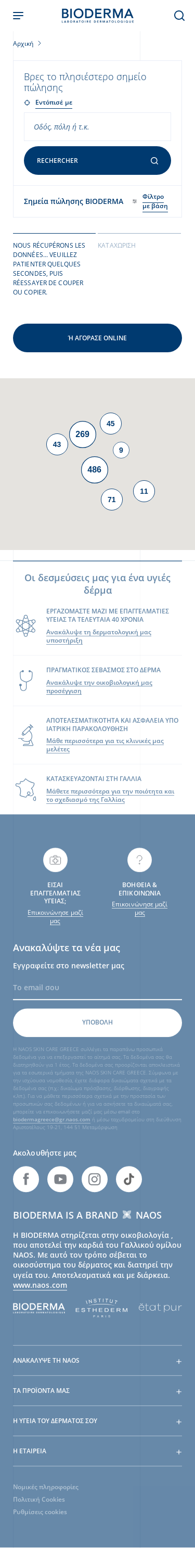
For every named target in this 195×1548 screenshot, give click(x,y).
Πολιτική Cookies (39, 1506)
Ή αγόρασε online (97, 338)
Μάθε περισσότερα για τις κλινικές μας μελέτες (105, 751)
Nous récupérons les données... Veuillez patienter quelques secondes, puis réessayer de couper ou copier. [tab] (49, 269)
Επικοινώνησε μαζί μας (55, 922)
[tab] (54, 268)
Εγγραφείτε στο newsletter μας (68, 972)
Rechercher (97, 160)
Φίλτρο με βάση (155, 201)
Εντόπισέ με (53, 102)
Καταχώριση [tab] (117, 245)
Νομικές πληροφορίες (46, 1493)
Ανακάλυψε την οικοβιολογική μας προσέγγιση (99, 692)
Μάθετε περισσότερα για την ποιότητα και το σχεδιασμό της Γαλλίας (110, 802)
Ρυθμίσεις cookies (40, 1518)
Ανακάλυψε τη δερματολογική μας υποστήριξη (98, 642)
